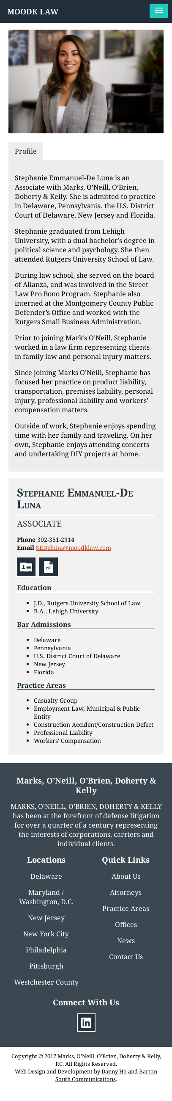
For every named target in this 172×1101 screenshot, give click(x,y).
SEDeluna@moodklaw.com (73, 548)
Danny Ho (114, 1071)
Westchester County (46, 982)
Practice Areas (125, 908)
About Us (126, 876)
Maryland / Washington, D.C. (46, 897)
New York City (46, 933)
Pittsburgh (46, 966)
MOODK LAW (32, 11)
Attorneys (126, 892)
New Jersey (46, 917)
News (126, 940)
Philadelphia (46, 950)
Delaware (46, 876)
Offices (126, 924)
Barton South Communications (106, 1075)
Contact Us (126, 956)
